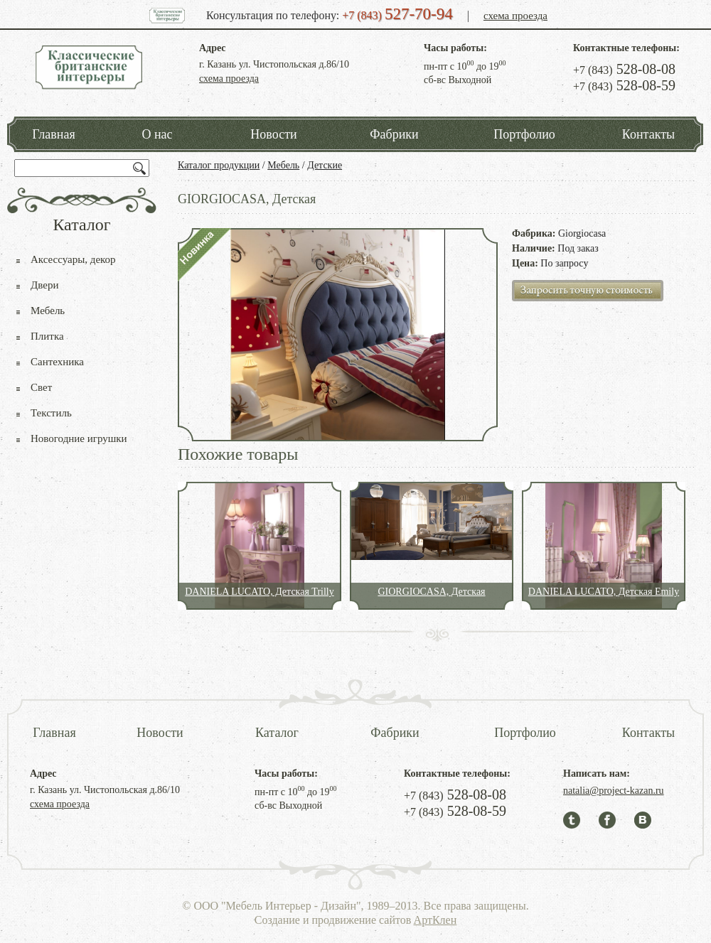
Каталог (277, 733)
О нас (156, 134)
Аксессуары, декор (73, 259)
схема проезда (515, 15)
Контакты (648, 134)
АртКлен (435, 920)
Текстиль (51, 413)
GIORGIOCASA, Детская (431, 591)
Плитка (47, 336)
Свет (41, 387)
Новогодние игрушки (79, 438)
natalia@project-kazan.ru (613, 790)
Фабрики (394, 134)
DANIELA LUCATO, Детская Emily (603, 591)
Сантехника (57, 361)
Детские (324, 165)
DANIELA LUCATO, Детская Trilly (259, 591)
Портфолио (524, 134)
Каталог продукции (219, 165)
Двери (44, 285)
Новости (273, 134)
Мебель (283, 165)
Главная (53, 134)
